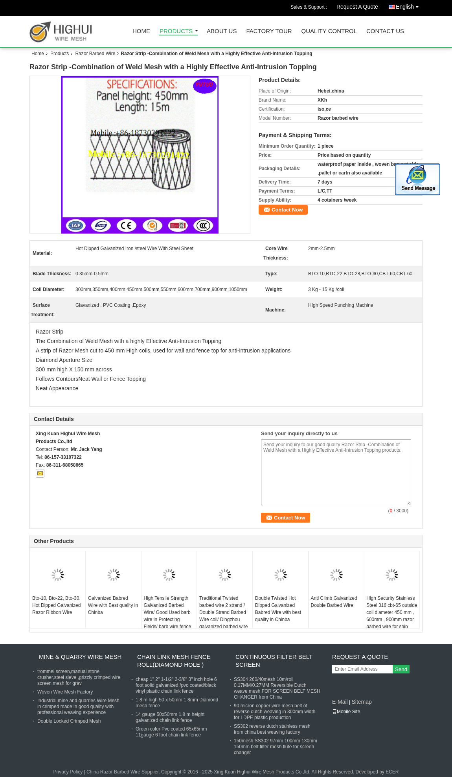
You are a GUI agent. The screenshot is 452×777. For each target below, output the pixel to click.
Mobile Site (346, 711)
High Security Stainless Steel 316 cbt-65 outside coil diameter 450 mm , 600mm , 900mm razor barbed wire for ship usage (391, 615)
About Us (222, 31)
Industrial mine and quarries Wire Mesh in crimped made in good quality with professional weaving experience (78, 706)
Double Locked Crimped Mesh (69, 721)
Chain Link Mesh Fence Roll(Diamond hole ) (174, 660)
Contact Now (287, 210)
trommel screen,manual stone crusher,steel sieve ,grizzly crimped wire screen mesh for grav (78, 677)
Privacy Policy (68, 772)
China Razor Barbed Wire (113, 772)
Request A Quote (357, 7)
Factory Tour (269, 31)
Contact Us (385, 31)
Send (401, 669)
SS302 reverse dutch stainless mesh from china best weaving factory (272, 729)
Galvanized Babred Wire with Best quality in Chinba (113, 605)
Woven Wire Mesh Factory (65, 692)
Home (141, 31)
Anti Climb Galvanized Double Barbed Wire (334, 601)
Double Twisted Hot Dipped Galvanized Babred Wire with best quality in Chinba (278, 608)
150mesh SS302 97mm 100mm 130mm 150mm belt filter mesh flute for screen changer (275, 746)
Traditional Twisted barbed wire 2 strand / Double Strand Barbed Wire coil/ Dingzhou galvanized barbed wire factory (223, 615)
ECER (392, 772)
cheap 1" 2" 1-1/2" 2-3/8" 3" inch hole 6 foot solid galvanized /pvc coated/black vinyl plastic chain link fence (176, 685)
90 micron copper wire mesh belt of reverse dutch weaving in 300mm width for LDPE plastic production (274, 711)
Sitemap (361, 702)
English (409, 5)
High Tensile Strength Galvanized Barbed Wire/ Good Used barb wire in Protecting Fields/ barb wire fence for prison (167, 615)
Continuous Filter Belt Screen (273, 660)
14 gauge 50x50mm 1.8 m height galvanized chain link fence (170, 717)
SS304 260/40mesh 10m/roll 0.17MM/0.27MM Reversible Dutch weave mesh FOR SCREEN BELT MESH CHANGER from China (277, 688)
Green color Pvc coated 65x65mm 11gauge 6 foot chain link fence (171, 732)
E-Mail (340, 702)
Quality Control (329, 31)
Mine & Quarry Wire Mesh (80, 656)
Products (176, 31)
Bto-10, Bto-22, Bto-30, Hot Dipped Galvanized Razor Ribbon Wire (56, 605)
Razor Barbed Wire (95, 53)
